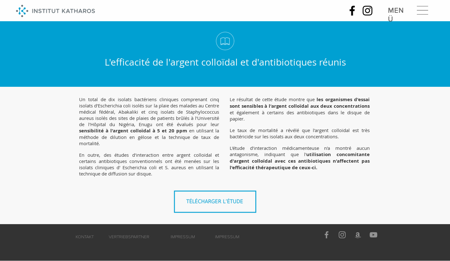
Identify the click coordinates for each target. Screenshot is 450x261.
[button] (422, 10)
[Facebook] (352, 10)
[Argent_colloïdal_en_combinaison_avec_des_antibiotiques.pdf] (217, 204)
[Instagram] (367, 10)
